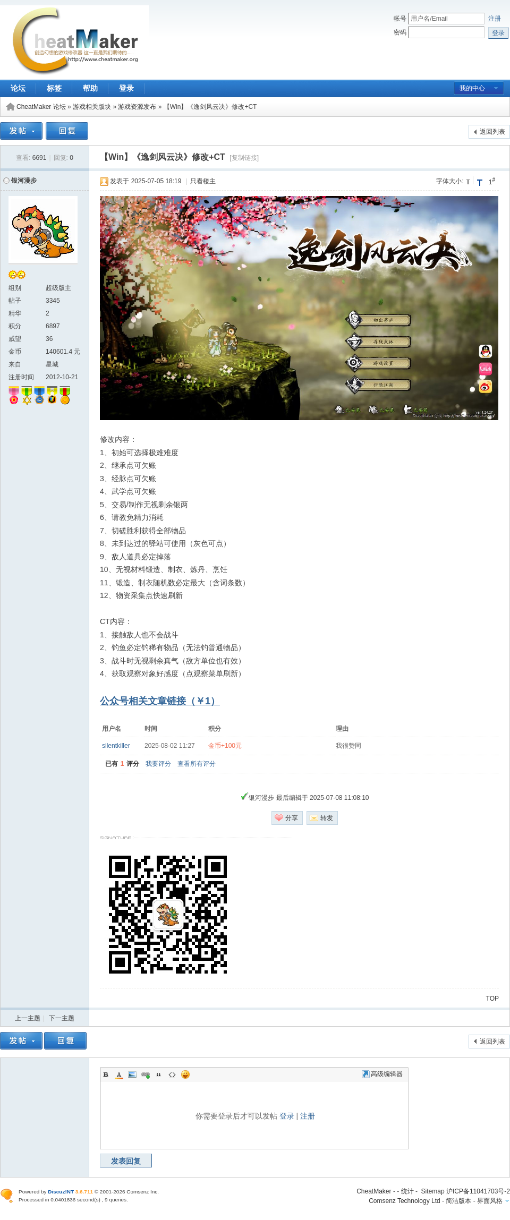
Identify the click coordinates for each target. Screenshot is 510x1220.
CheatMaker (373, 1191)
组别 (14, 288)
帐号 (400, 18)
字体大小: (449, 181)
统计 (407, 1191)
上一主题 (27, 1018)
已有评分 (122, 763)
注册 (494, 18)
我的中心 (472, 88)
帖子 (14, 300)
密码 (400, 32)
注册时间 (21, 377)
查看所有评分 (196, 763)
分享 (291, 818)
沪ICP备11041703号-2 (478, 1191)
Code (172, 1074)
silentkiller (116, 745)
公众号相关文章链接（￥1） (160, 701)
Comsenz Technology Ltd (404, 1201)
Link (145, 1074)
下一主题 (61, 1018)
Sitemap (433, 1191)
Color (119, 1074)
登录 (126, 88)
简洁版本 (458, 1201)
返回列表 (492, 131)
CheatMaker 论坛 (41, 106)
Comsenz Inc (141, 1192)
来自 (14, 364)
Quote (159, 1074)
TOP (492, 998)
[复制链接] (244, 157)
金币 (14, 351)
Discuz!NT (61, 1192)
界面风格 (490, 1201)
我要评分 (158, 763)
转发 (326, 818)
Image (132, 1074)
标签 (54, 88)
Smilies (185, 1074)
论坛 (18, 88)
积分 (14, 326)
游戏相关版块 (92, 106)
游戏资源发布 (137, 106)
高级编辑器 (382, 1074)
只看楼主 (203, 181)
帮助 (90, 88)
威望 (14, 339)
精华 (14, 313)
